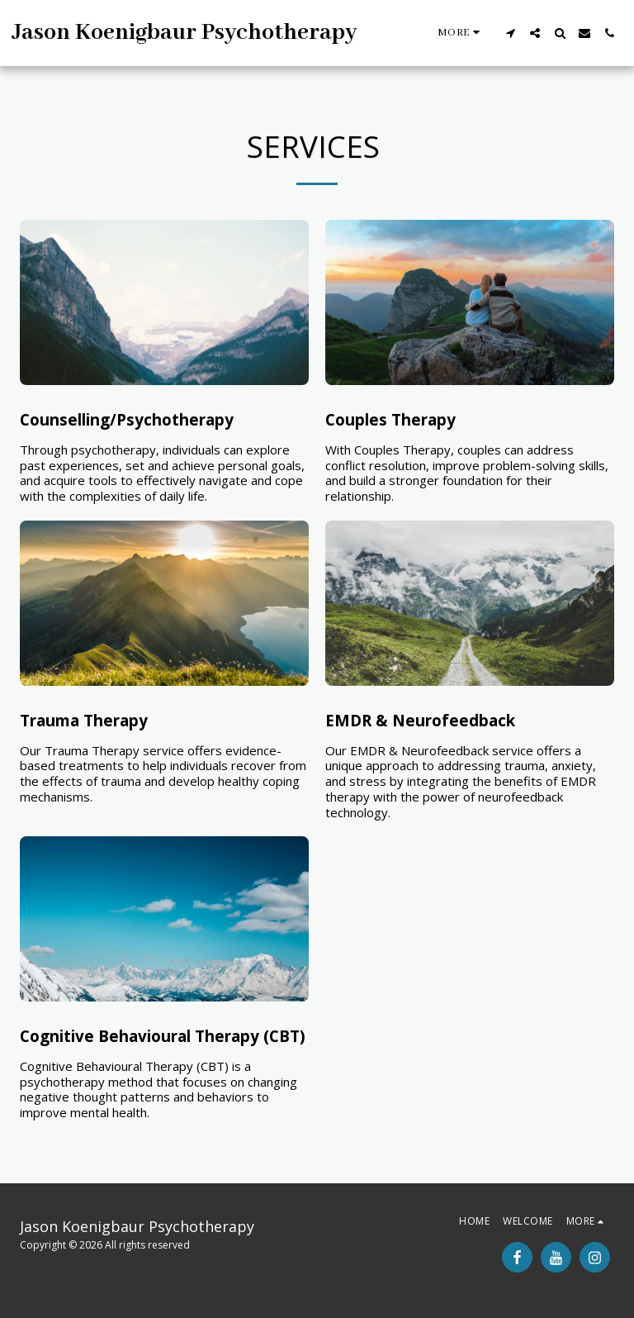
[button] (510, 33)
